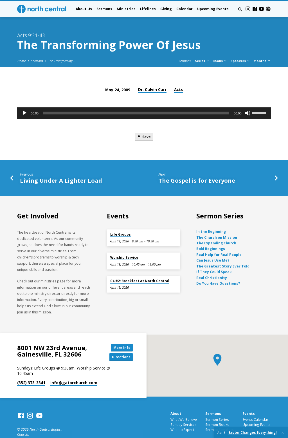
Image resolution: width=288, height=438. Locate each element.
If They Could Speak (214, 258)
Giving (166, 8)
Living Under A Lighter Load (61, 167)
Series (202, 46)
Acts (178, 75)
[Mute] (248, 98)
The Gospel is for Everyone (196, 167)
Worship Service (124, 244)
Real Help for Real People (219, 240)
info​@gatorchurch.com (73, 370)
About (175, 400)
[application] (144, 98)
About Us (84, 8)
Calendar (184, 8)
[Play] (24, 98)
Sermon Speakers (219, 416)
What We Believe (183, 406)
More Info (120, 333)
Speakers (240, 46)
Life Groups (120, 220)
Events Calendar (255, 406)
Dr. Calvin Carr (152, 75)
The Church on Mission (216, 223)
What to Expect (182, 416)
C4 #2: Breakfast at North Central (139, 267)
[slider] (136, 98)
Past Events (251, 416)
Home (21, 46)
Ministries (126, 8)
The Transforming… (61, 46)
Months (262, 46)
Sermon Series (217, 406)
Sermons (104, 8)
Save (143, 122)
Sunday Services (183, 411)
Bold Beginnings (210, 235)
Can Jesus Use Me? (213, 246)
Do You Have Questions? (218, 269)
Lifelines (148, 8)
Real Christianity (211, 264)
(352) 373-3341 (31, 370)
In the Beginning (211, 217)
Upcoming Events (213, 8)
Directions (120, 343)
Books (220, 46)
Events (248, 400)
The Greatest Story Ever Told (222, 252)
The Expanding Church (216, 229)
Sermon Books (217, 411)
